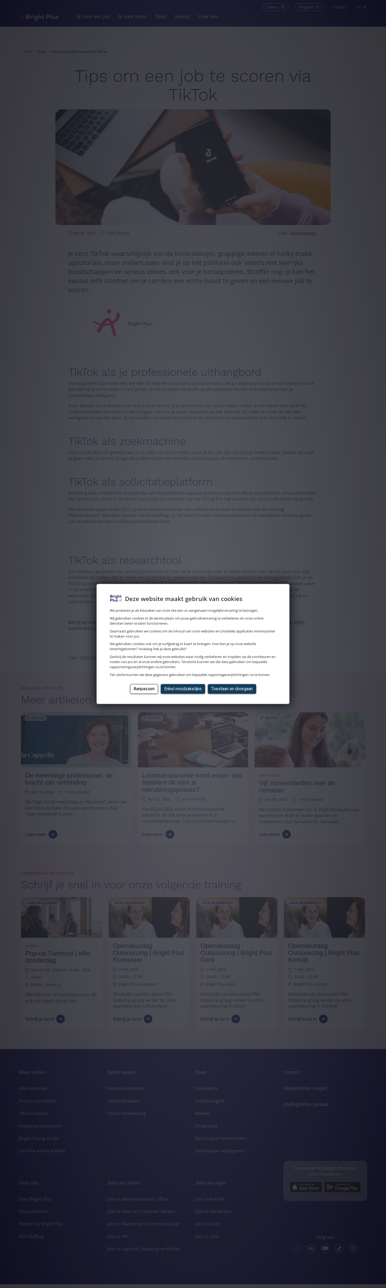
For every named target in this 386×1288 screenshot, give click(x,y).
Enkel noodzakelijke (183, 688)
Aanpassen (144, 688)
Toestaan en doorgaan (232, 688)
